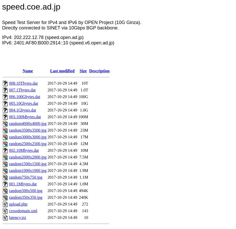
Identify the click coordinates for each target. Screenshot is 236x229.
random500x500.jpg (25, 190)
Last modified (62, 71)
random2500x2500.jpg (27, 143)
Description (99, 71)
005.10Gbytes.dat (23, 103)
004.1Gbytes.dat (22, 110)
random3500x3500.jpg (27, 130)
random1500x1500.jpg (27, 164)
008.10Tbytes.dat (23, 83)
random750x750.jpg (25, 177)
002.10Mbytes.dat (24, 150)
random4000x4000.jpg (27, 123)
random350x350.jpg (25, 197)
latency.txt (17, 217)
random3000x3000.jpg (27, 137)
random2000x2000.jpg (27, 157)
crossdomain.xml (23, 211)
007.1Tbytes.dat (22, 90)
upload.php (18, 204)
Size (83, 71)
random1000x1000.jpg (27, 170)
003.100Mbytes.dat (25, 117)
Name (28, 71)
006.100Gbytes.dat (24, 96)
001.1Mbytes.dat (23, 184)
